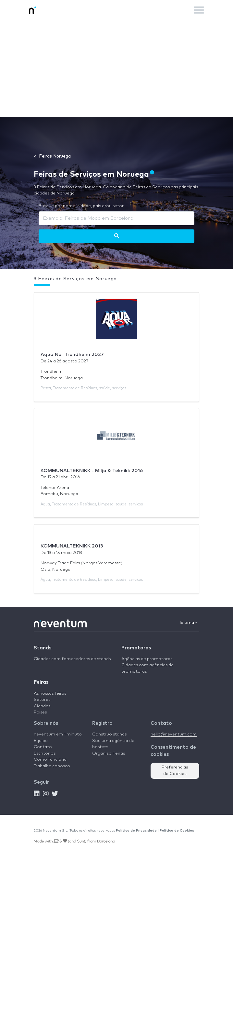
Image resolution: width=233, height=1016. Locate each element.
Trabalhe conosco (52, 766)
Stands (42, 648)
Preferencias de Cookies (175, 770)
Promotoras (136, 648)
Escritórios (44, 753)
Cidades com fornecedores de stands (72, 659)
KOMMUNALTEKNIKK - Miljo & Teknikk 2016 (92, 470)
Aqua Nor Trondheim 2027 (72, 354)
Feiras (41, 682)
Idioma (188, 622)
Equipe (41, 741)
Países (40, 712)
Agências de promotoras (146, 659)
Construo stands (109, 734)
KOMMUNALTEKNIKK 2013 (72, 546)
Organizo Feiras (108, 753)
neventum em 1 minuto (58, 734)
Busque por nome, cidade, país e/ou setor (81, 206)
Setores (42, 700)
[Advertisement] (116, 68)
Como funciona (50, 759)
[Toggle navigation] (199, 10)
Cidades (42, 706)
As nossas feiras (50, 693)
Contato (43, 747)
